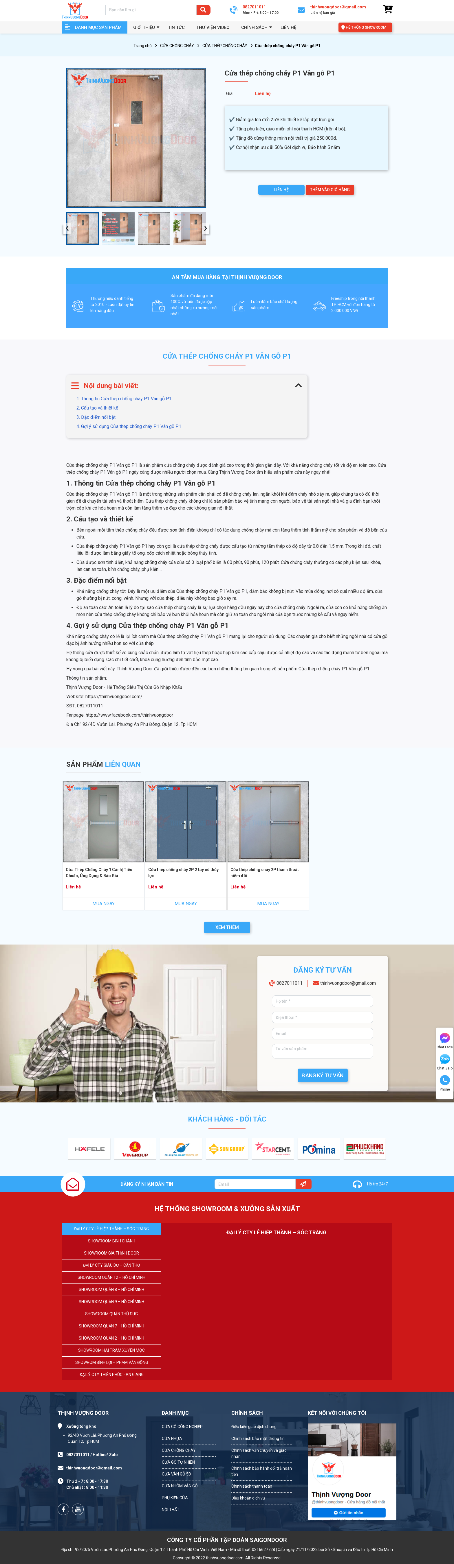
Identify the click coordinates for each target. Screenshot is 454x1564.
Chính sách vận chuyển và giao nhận (259, 1453)
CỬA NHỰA (172, 1438)
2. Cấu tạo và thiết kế (97, 408)
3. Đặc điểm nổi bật (96, 417)
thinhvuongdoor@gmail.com (348, 983)
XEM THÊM (227, 927)
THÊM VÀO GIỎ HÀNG (330, 189)
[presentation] (67, 228)
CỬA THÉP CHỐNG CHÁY (224, 45)
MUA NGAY (103, 903)
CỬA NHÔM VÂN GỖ (180, 1486)
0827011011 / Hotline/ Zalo (92, 1454)
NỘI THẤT (171, 1509)
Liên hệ (288, 27)
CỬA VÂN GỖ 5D (176, 1474)
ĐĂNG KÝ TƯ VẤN (322, 1075)
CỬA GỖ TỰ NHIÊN (178, 1462)
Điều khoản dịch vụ (248, 1498)
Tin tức (176, 27)
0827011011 (290, 983)
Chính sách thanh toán (251, 1486)
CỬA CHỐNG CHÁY (177, 45)
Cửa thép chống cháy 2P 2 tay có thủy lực (183, 872)
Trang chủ (142, 45)
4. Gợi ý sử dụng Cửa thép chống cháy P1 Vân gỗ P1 (128, 426)
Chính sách (254, 27)
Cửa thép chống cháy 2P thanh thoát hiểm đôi (264, 872)
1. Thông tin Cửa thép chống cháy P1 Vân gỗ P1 (124, 398)
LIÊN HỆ (281, 189)
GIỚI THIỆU (144, 27)
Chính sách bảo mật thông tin (258, 1438)
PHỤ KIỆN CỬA (175, 1497)
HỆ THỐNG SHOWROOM (366, 27)
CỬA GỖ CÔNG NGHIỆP (182, 1426)
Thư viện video (213, 27)
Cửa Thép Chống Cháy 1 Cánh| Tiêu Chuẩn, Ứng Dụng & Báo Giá (99, 872)
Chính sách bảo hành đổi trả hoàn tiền (261, 1471)
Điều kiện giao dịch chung (254, 1426)
